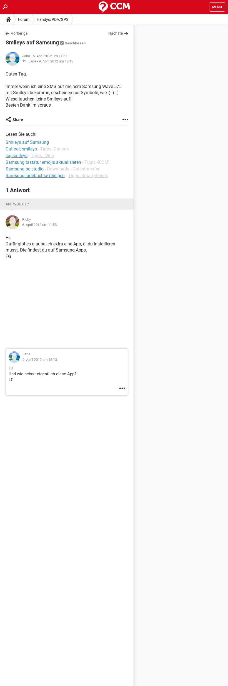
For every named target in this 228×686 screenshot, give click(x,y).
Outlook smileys (21, 149)
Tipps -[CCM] (96, 162)
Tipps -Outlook (54, 149)
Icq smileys (16, 155)
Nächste (115, 33)
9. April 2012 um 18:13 (56, 61)
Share (17, 119)
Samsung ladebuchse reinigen (35, 175)
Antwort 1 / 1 (19, 204)
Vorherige (19, 33)
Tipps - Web (42, 155)
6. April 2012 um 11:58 (39, 225)
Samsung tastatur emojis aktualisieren (43, 162)
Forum (23, 19)
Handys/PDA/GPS (52, 19)
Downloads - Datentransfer (73, 169)
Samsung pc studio (25, 169)
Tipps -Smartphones (88, 175)
